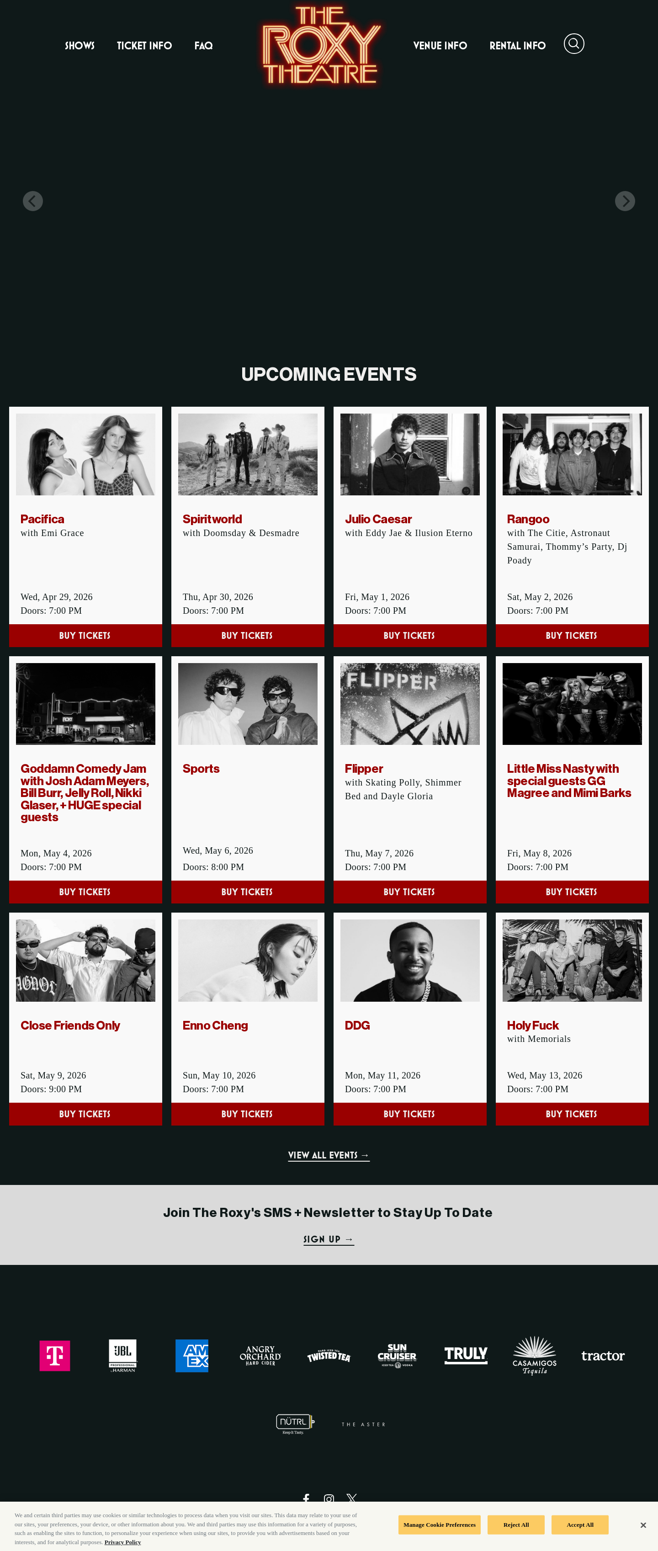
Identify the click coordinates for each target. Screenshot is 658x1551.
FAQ (203, 45)
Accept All (580, 1534)
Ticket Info (144, 45)
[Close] (643, 1535)
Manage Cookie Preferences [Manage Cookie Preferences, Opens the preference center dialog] (439, 1534)
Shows (80, 45)
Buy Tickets (86, 635)
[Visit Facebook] (306, 1499)
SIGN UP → (328, 1239)
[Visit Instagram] (329, 1499)
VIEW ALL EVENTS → (329, 1155)
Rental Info (517, 45)
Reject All (516, 1534)
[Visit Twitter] (351, 1499)
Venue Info (440, 45)
